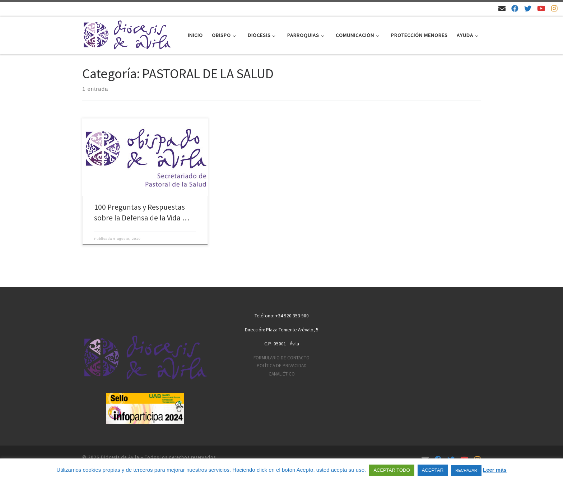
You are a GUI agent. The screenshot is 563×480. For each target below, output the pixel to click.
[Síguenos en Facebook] (514, 8)
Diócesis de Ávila (120, 457)
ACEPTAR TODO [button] (391, 470)
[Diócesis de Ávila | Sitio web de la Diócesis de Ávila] (127, 34)
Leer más (495, 470)
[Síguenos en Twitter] (527, 8)
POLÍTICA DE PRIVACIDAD (282, 366)
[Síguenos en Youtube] (541, 8)
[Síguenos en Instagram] (554, 8)
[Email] (502, 8)
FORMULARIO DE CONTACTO (281, 358)
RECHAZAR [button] (466, 470)
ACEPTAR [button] (432, 470)
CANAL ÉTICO (282, 374)
